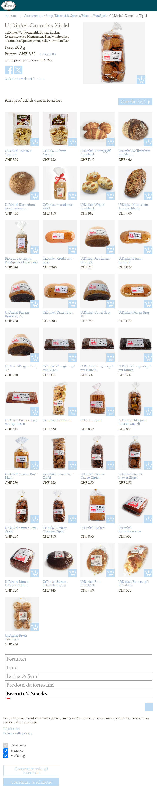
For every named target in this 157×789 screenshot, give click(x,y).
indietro (10, 16)
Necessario (18, 745)
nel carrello (48, 54)
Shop (49, 16)
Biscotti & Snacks (67, 16)
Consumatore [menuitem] (33, 16)
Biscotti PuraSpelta (95, 16)
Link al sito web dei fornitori (25, 79)
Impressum (11, 728)
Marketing (17, 756)
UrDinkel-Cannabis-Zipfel (128, 16)
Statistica (16, 750)
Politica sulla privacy (17, 733)
